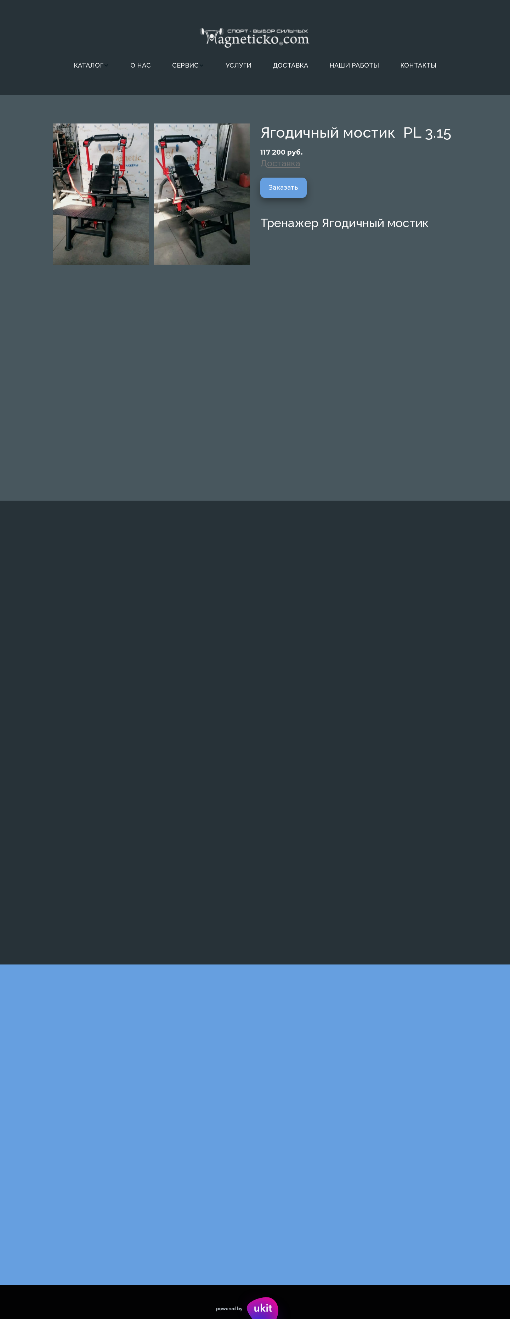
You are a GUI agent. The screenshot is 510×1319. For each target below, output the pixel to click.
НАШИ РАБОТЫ (354, 65)
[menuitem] (91, 65)
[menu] (255, 65)
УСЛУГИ (238, 65)
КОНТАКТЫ (418, 65)
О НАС (140, 65)
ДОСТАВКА (290, 65)
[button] (91, 65)
